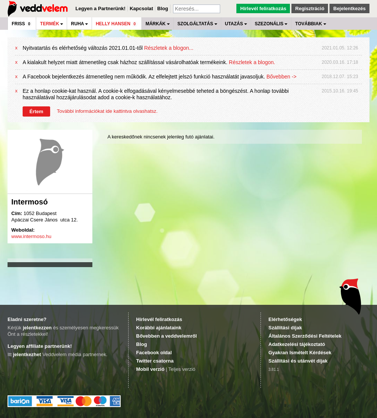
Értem (36, 111)
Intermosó (29, 202)
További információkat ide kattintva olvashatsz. (107, 111)
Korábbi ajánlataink (158, 327)
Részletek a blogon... (168, 48)
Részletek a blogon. (252, 62)
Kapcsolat (141, 8)
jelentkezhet (27, 354)
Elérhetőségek (285, 319)
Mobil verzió (150, 369)
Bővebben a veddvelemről (166, 336)
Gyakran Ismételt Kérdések (299, 352)
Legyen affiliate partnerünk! (40, 346)
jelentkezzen (37, 327)
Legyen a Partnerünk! (100, 8)
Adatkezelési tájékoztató (296, 344)
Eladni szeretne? (27, 319)
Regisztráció (309, 8)
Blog (162, 8)
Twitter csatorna (154, 361)
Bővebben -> (282, 77)
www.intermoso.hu (31, 236)
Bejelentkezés (349, 8)
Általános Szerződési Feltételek (305, 336)
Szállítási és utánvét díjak (298, 361)
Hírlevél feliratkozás (263, 8)
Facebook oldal (154, 352)
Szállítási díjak (285, 327)
